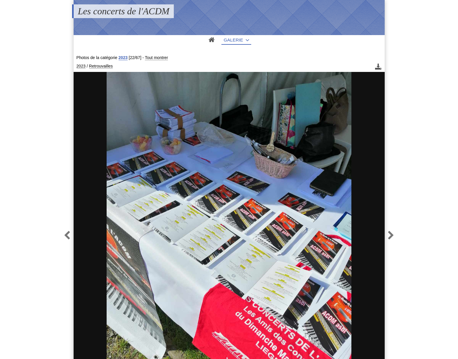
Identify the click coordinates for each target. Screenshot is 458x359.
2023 (123, 57)
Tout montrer (156, 57)
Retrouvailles (101, 66)
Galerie (233, 39)
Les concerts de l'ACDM (123, 11)
